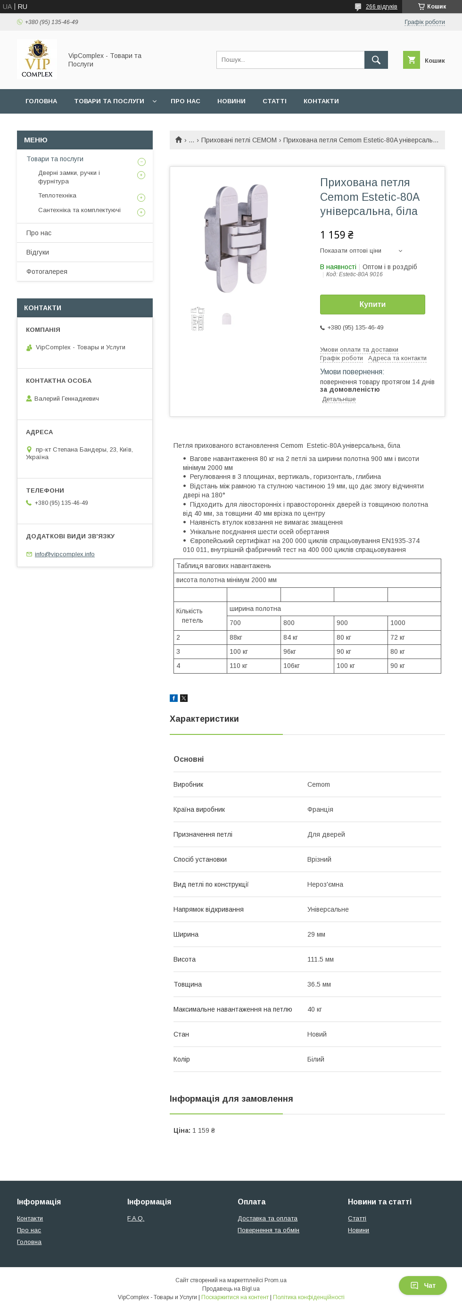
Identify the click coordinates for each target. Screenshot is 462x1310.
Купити (373, 304)
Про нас (185, 101)
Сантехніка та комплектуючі (79, 210)
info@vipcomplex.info (65, 554)
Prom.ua (275, 1280)
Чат (423, 1285)
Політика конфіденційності (309, 1297)
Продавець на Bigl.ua (231, 1288)
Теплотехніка (57, 195)
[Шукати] (376, 60)
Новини (231, 101)
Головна (41, 101)
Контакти (321, 101)
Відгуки (37, 252)
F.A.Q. (135, 1218)
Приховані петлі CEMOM (239, 140)
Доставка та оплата (267, 1218)
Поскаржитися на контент (235, 1297)
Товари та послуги (109, 101)
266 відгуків (381, 6)
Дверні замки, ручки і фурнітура (69, 177)
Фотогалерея (46, 271)
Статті (275, 101)
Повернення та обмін (268, 1230)
